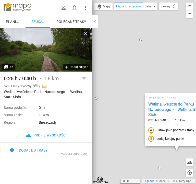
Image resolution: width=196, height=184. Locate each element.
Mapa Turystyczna (169, 181)
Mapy (103, 6)
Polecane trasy (71, 22)
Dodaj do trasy (27, 150)
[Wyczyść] (85, 34)
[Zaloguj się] (63, 8)
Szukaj (37, 22)
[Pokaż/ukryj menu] (85, 8)
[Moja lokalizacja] (189, 173)
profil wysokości (46, 135)
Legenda (148, 181)
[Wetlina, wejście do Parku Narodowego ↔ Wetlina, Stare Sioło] (46, 50)
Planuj (12, 22)
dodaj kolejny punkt (134, 78)
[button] (127, 107)
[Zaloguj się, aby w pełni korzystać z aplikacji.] (84, 78)
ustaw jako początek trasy (139, 69)
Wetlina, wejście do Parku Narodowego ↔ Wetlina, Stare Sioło (142, 49)
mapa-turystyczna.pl (17, 7)
